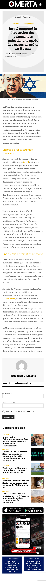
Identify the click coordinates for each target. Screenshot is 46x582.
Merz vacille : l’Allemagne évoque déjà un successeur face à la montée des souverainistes (15, 441)
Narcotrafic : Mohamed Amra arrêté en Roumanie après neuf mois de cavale (12, 566)
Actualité (27, 17)
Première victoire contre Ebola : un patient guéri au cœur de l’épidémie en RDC (15, 484)
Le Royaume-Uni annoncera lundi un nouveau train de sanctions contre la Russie (33, 565)
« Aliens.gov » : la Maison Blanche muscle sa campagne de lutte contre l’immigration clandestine (15, 456)
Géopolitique (29, 23)
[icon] (40, 5)
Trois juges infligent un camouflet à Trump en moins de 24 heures (14, 470)
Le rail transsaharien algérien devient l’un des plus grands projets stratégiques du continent (15, 498)
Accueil (18, 17)
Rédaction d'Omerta (18, 54)
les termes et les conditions (23, 411)
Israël (26, 162)
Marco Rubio (8, 298)
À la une (5, 434)
